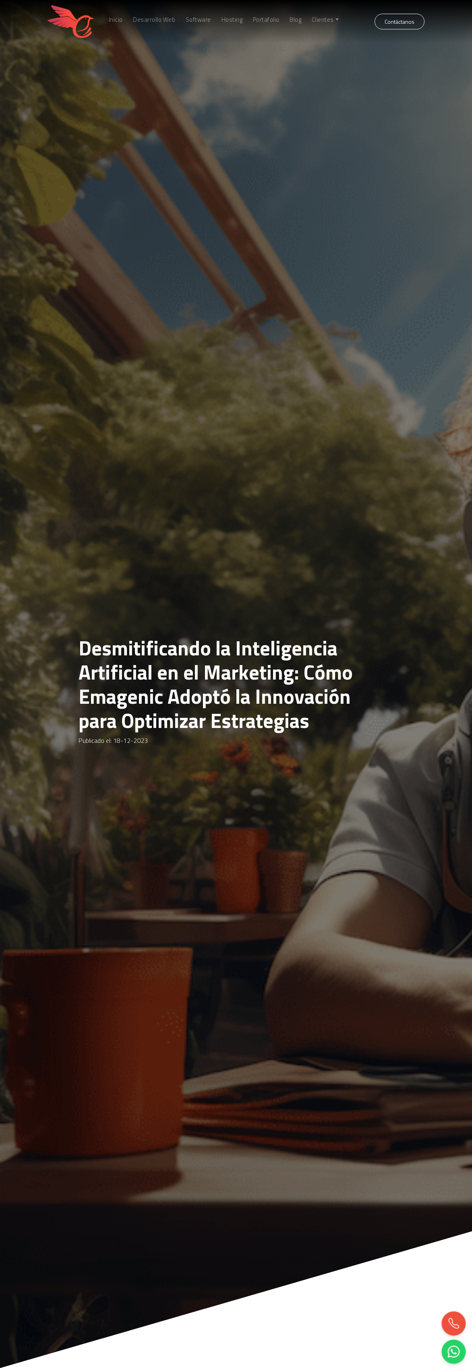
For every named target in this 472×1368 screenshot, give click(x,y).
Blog (295, 19)
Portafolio (266, 19)
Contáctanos (399, 21)
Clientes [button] (323, 19)
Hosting (232, 19)
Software (198, 19)
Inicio (116, 19)
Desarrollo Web (154, 19)
